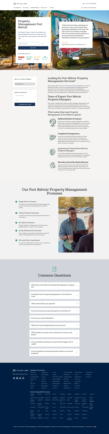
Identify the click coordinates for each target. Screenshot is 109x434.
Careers (52, 7)
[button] (44, 7)
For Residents (17, 7)
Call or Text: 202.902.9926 (89, 3)
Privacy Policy (21, 426)
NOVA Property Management (44, 426)
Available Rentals (34, 7)
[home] (20, 3)
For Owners (26, 7)
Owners (15, 426)
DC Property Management (31, 426)
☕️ (95, 426)
